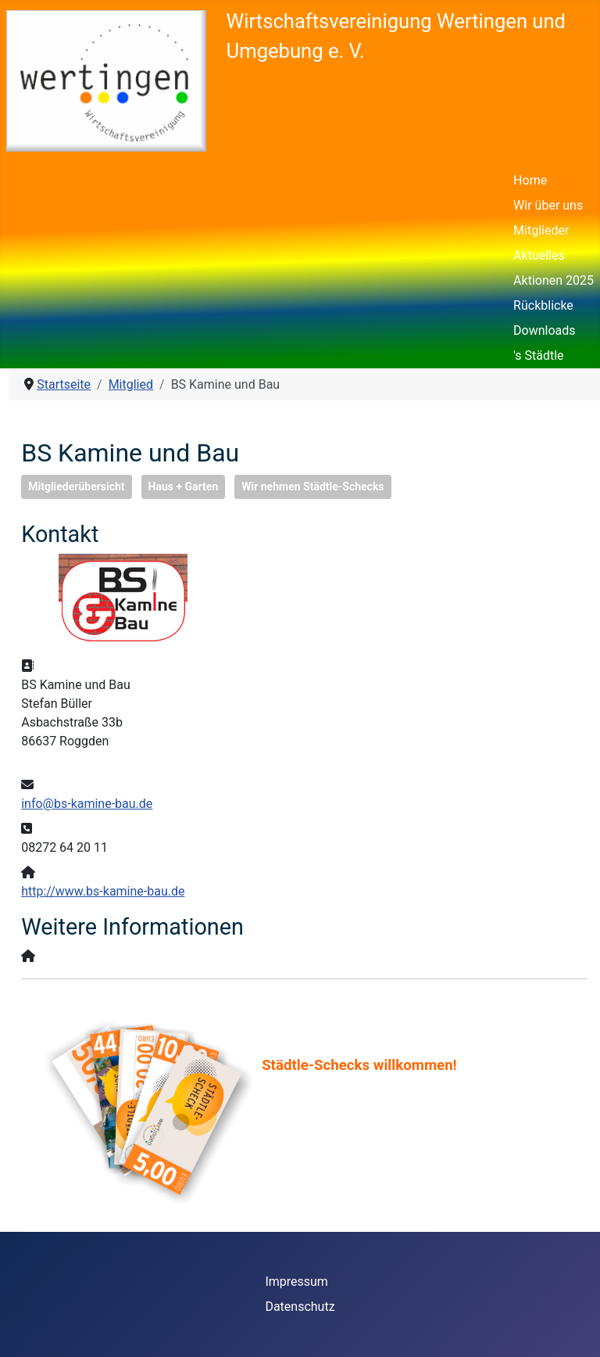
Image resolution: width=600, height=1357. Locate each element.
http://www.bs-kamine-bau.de (102, 891)
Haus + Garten (183, 486)
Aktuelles (539, 255)
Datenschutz (299, 1306)
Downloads (544, 330)
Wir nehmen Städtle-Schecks (312, 486)
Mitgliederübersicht (76, 486)
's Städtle (538, 355)
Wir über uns (548, 205)
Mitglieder (541, 230)
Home (530, 180)
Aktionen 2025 (553, 280)
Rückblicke (543, 305)
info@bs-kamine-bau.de (86, 803)
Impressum (296, 1281)
